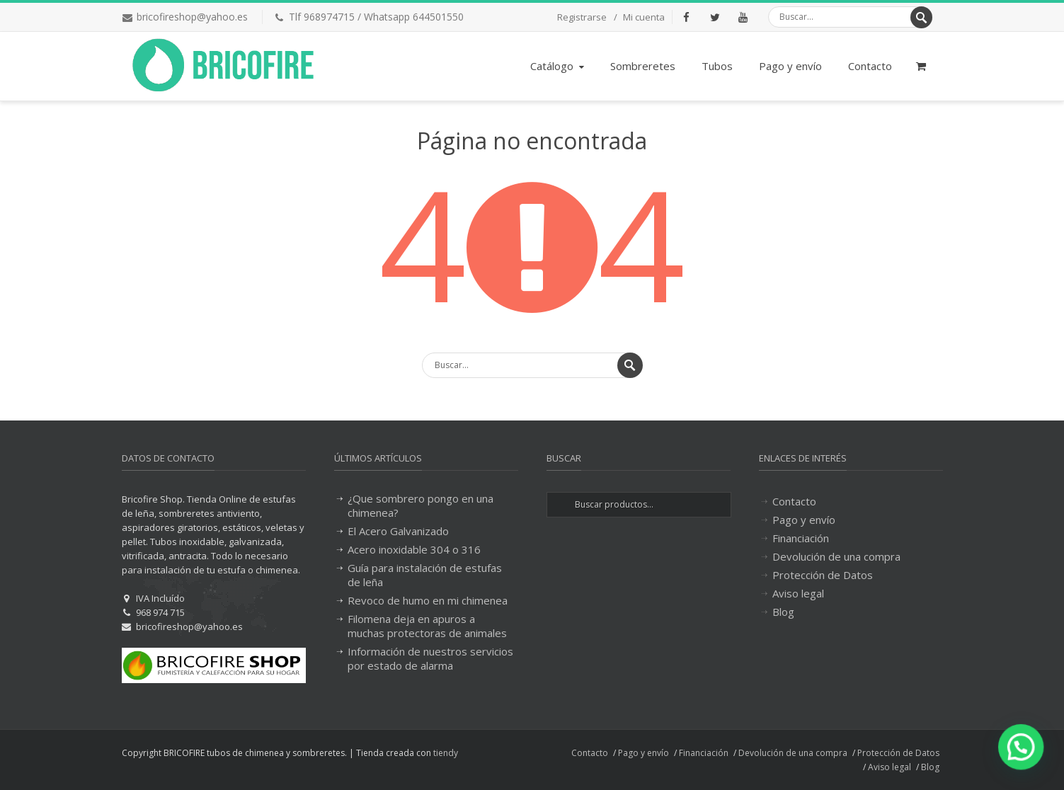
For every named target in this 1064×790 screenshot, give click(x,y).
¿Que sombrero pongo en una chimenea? (420, 505)
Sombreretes (642, 66)
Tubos (717, 66)
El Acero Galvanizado (398, 531)
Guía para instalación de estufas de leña (425, 575)
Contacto (870, 66)
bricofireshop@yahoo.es (192, 16)
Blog (783, 612)
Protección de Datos (822, 575)
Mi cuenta (644, 17)
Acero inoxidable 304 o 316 (414, 549)
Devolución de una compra (836, 556)
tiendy (445, 753)
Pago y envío (790, 66)
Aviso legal (798, 593)
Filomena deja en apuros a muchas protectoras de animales (427, 626)
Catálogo (558, 66)
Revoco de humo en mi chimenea (428, 600)
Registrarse (582, 17)
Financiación (800, 538)
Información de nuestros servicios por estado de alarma (430, 658)
